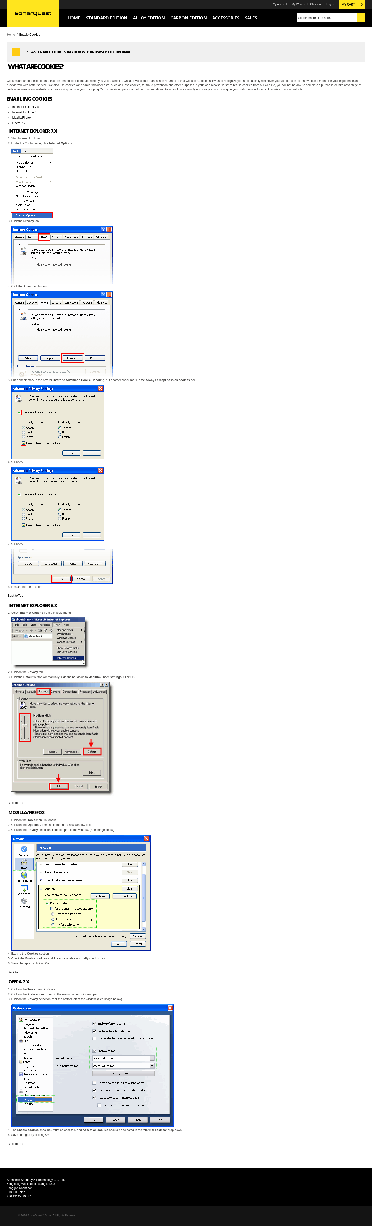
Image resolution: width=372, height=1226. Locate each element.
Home (11, 34)
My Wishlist (298, 4)
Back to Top (15, 595)
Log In (330, 4)
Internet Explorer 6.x (26, 112)
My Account (279, 4)
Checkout (315, 4)
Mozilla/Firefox (22, 117)
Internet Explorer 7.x (26, 107)
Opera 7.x (19, 123)
